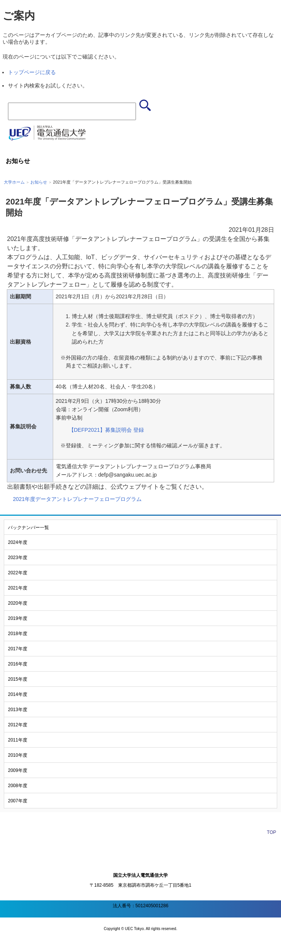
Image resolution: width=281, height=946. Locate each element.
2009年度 (17, 770)
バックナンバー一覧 (28, 527)
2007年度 (17, 800)
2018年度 (17, 633)
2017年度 (17, 648)
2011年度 (17, 740)
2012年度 (17, 724)
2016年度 (17, 664)
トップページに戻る (32, 72)
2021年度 (17, 588)
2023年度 (17, 557)
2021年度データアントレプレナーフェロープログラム (77, 499)
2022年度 (17, 572)
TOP (271, 832)
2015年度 (17, 679)
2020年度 (17, 603)
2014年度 (17, 694)
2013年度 (17, 709)
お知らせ (38, 182)
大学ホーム (14, 182)
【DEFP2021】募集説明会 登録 (106, 430)
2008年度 (17, 785)
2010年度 (17, 755)
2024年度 (17, 542)
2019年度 (17, 618)
